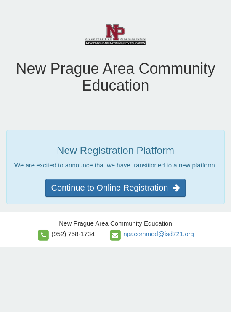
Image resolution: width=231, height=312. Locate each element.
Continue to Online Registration (115, 187)
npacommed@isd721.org (158, 233)
